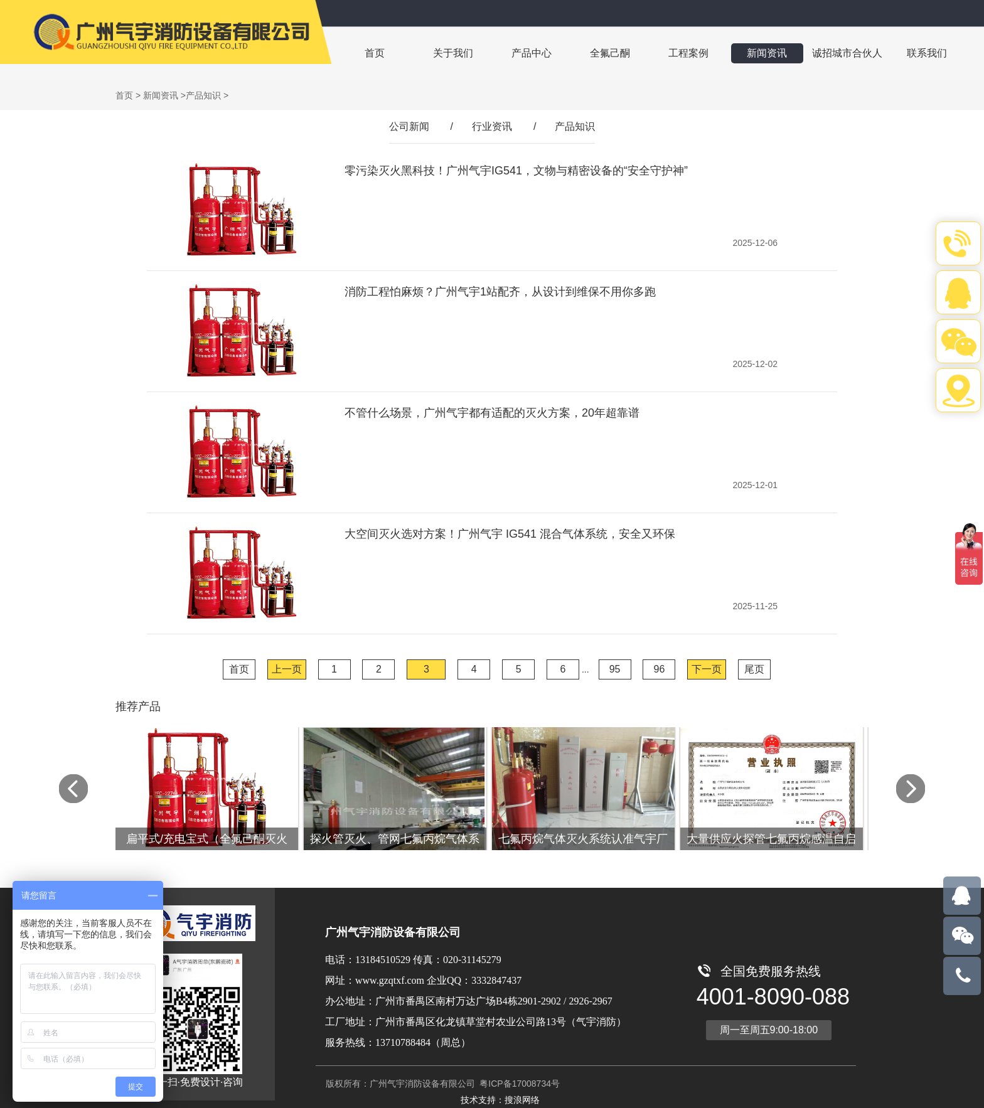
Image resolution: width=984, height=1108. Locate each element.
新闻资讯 (757, 53)
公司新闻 (409, 126)
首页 (374, 53)
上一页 (287, 669)
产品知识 (203, 95)
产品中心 (527, 53)
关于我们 (450, 53)
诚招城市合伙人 (836, 53)
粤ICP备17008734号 (518, 1084)
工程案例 (680, 53)
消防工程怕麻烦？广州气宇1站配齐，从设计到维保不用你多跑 (500, 291)
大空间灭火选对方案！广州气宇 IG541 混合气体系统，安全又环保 (510, 534)
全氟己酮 (604, 53)
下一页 (707, 669)
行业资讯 (492, 126)
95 (615, 669)
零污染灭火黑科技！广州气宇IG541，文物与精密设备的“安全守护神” (516, 170)
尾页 (754, 669)
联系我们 (915, 53)
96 (659, 669)
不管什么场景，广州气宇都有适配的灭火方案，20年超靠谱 (492, 413)
